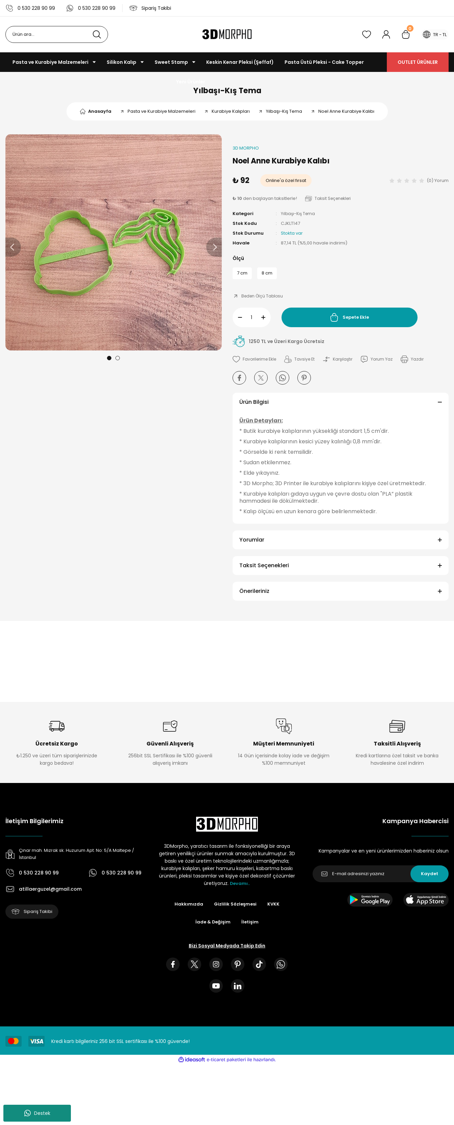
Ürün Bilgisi (254, 408)
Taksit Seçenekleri (264, 571)
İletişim (251, 928)
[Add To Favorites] (256, 365)
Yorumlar (251, 545)
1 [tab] (109, 361)
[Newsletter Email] (381, 879)
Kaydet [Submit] (429, 879)
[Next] (214, 250)
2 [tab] (117, 361)
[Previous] (13, 250)
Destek (37, 1113)
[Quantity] (252, 323)
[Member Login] (382, 34)
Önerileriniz (254, 597)
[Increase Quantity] (266, 323)
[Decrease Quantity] (237, 323)
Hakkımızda (187, 910)
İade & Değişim (212, 928)
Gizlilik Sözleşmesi (235, 910)
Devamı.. (240, 889)
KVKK (275, 910)
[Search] (56, 34)
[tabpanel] (113, 245)
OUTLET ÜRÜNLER (418, 62)
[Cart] (401, 34)
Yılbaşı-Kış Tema (227, 92)
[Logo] (227, 34)
